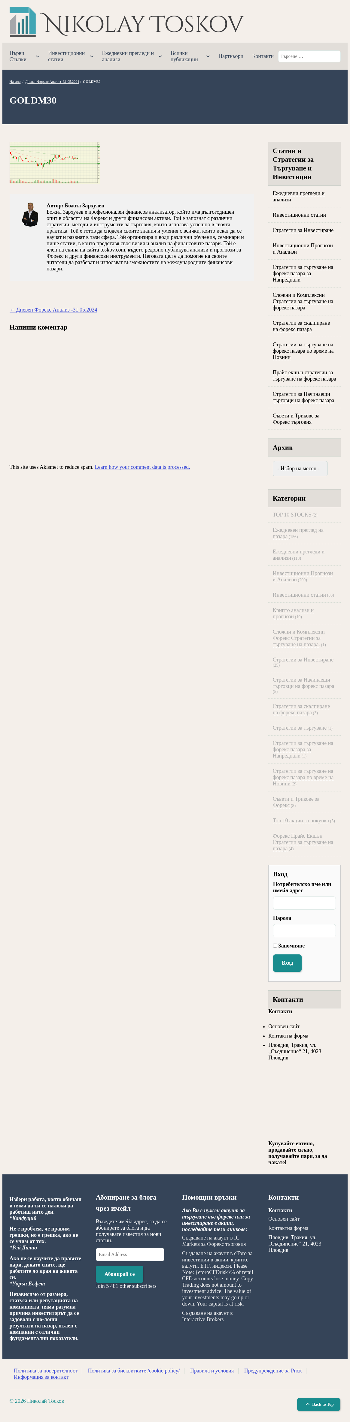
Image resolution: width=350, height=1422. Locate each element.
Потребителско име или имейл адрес (302, 887)
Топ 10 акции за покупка (301, 821)
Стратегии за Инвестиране (303, 230)
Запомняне (291, 946)
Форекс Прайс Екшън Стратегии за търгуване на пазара (303, 842)
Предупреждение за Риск (273, 1371)
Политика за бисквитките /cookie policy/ (134, 1371)
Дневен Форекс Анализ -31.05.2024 (52, 82)
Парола (282, 918)
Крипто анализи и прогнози (293, 613)
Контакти (263, 56)
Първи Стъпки (18, 56)
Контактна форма (288, 1036)
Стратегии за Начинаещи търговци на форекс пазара (303, 397)
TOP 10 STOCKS (292, 515)
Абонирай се (120, 1274)
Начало (15, 82)
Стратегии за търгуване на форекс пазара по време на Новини (303, 351)
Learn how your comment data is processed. (142, 467)
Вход (287, 963)
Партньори (230, 56)
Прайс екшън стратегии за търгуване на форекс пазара (304, 375)
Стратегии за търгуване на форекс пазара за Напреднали (303, 273)
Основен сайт (284, 1026)
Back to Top (319, 1404)
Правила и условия (212, 1371)
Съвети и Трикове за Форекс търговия (296, 419)
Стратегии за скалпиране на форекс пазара (301, 326)
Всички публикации (184, 56)
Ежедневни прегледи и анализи (128, 56)
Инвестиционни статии (66, 56)
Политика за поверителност (46, 1371)
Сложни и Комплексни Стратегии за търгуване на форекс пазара (303, 301)
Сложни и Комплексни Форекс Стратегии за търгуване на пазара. (299, 638)
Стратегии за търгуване (300, 728)
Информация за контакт (41, 1377)
